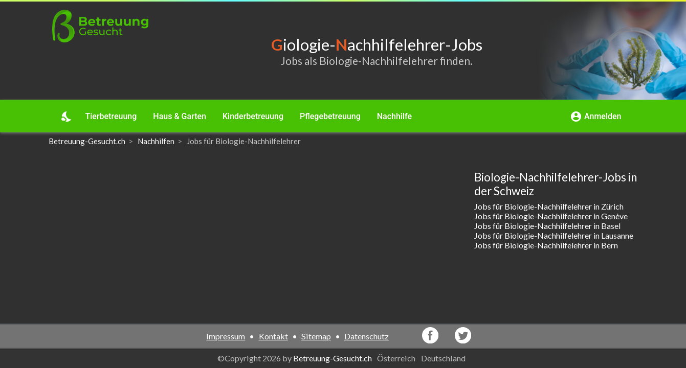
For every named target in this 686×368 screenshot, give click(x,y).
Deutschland (444, 358)
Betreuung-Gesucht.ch (332, 358)
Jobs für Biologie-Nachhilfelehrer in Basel (547, 226)
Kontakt (273, 336)
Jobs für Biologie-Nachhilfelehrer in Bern (546, 245)
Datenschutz (366, 336)
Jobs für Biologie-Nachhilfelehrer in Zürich (549, 206)
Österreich (397, 358)
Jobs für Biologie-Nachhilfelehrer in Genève (551, 216)
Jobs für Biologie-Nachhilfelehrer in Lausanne (553, 235)
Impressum (225, 336)
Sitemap (316, 336)
